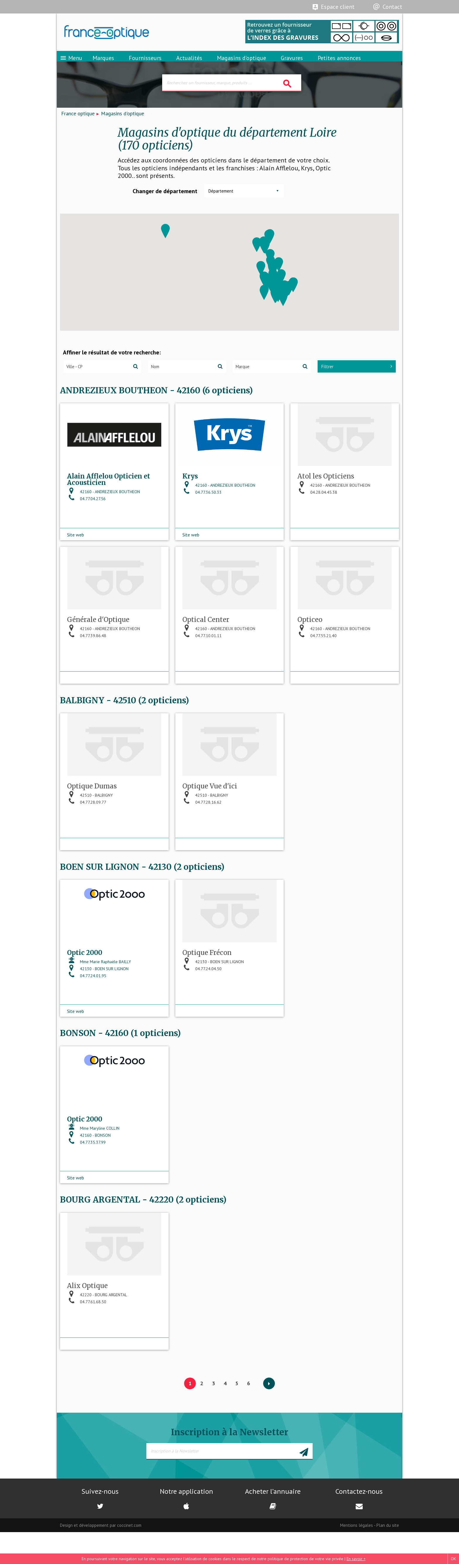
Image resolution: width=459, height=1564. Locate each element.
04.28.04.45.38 (317, 512)
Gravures (292, 63)
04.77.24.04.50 (202, 999)
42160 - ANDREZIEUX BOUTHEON (103, 511)
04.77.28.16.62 (202, 829)
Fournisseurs (145, 63)
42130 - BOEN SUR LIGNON (98, 999)
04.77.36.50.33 (202, 512)
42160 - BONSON (89, 1169)
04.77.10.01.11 (202, 659)
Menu (71, 63)
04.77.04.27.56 (86, 518)
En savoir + (356, 1558)
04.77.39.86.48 (86, 659)
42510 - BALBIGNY (90, 822)
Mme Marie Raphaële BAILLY (99, 992)
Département (220, 199)
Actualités (189, 63)
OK (453, 1558)
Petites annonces (339, 63)
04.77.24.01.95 (86, 1006)
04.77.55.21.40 (317, 659)
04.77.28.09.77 (86, 829)
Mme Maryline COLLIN (93, 1162)
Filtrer (356, 375)
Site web (75, 548)
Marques (103, 63)
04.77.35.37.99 (86, 1176)
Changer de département (165, 199)
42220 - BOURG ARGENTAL (97, 1332)
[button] (165, 239)
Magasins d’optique (241, 63)
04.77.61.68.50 (86, 1339)
